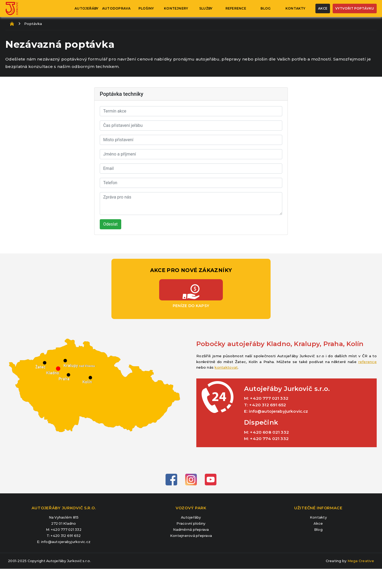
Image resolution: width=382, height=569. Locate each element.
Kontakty (295, 8)
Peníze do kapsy (191, 289)
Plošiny (146, 8)
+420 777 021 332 (66, 530)
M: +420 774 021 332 (266, 438)
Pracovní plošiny (190, 523)
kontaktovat (226, 367)
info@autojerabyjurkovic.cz (66, 542)
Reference (235, 8)
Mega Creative (361, 561)
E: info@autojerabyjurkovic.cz (276, 411)
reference (367, 362)
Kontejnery (176, 8)
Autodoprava (116, 8)
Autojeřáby (86, 8)
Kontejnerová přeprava (191, 536)
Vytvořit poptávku (354, 8)
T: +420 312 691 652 (265, 405)
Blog (266, 8)
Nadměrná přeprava (191, 530)
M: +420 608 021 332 (266, 432)
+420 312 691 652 (66, 536)
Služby (205, 8)
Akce (322, 8)
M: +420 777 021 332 (266, 398)
